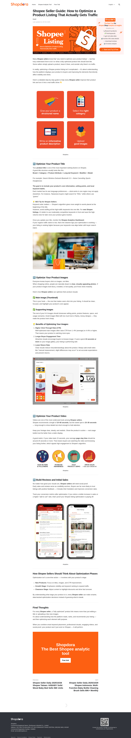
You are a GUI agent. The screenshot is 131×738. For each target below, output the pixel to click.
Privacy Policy (31, 737)
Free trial (65, 660)
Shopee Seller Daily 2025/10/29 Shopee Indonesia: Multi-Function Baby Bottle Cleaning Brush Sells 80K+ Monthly (82, 685)
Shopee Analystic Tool (45, 4)
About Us (13, 737)
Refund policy (47, 737)
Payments (39, 737)
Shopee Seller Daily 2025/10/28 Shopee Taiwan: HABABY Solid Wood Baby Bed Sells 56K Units (48, 684)
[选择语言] (112, 4)
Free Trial (57, 4)
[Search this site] (119, 4)
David (34, 19)
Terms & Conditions (22, 737)
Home (34, 4)
